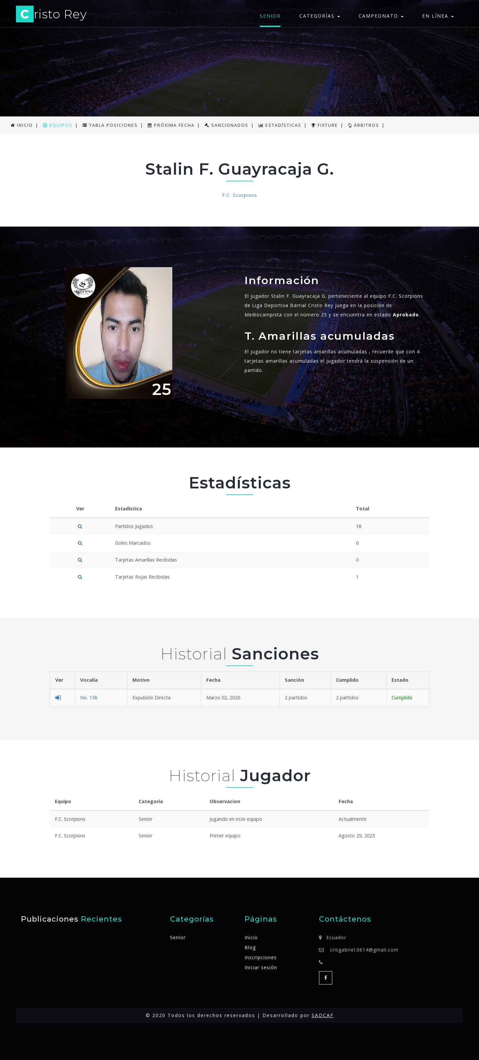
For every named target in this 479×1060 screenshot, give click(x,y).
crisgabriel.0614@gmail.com (364, 950)
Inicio (251, 937)
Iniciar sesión (260, 967)
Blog (250, 947)
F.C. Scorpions (239, 195)
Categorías (319, 16)
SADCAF (323, 1015)
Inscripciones (260, 957)
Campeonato (381, 16)
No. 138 (88, 697)
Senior (270, 16)
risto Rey (51, 15)
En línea (438, 16)
